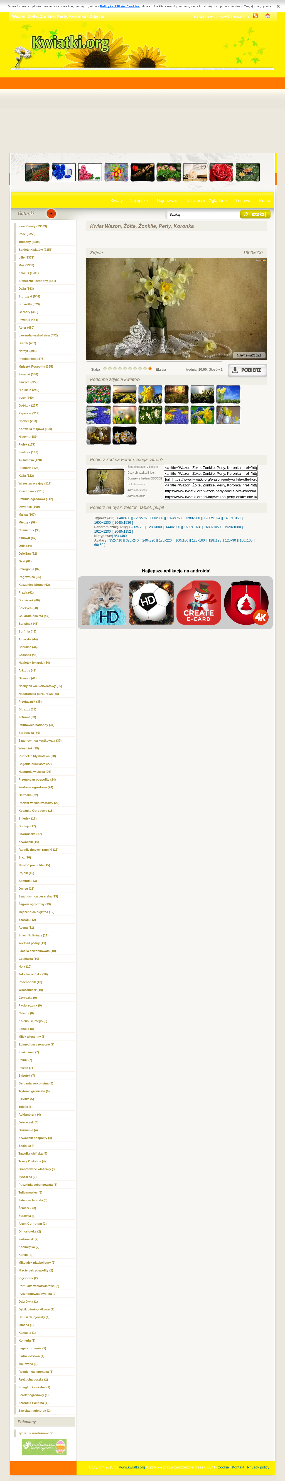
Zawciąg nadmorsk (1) (35, 1410)
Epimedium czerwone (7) (37, 1044)
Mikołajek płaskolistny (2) (37, 1262)
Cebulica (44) (28, 647)
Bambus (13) (28, 880)
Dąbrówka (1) (28, 1301)
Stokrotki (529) (29, 304)
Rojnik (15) (26, 873)
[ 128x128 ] (215, 540)
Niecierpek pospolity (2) (36, 1270)
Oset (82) (25, 561)
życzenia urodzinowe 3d (36, 1433)
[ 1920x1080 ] (233, 527)
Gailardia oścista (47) (34, 616)
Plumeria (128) (29, 467)
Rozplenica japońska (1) (36, 1371)
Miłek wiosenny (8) (32, 1036)
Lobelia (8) (26, 1028)
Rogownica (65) (30, 577)
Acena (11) (26, 927)
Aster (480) (27, 327)
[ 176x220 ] (165, 540)
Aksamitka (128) (30, 460)
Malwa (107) (27, 514)
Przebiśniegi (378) (32, 358)
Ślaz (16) (25, 857)
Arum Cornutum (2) (33, 1223)
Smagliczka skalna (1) (34, 1387)
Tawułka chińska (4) (33, 1153)
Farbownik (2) (29, 1239)
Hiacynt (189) (28, 436)
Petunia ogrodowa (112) (36, 499)
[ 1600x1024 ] (192, 527)
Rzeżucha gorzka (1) (33, 1379)
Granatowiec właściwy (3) (37, 1169)
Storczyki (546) (29, 296)
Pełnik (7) (25, 1060)
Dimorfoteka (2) (30, 1231)
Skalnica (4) (27, 1145)
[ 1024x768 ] (174, 518)
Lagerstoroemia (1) (32, 1348)
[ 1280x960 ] (192, 518)
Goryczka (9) (28, 997)
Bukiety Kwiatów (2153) (36, 249)
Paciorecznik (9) (30, 1005)
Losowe (243, 200)
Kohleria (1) (27, 1340)
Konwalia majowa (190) (35, 428)
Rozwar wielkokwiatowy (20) (39, 803)
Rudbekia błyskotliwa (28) (37, 756)
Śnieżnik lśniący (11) (34, 935)
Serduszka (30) (29, 732)
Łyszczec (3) (28, 1177)
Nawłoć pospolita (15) (34, 865)
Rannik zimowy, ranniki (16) (38, 849)
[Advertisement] (143, 112)
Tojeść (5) (26, 1106)
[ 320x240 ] (132, 540)
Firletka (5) (26, 1099)
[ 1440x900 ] (173, 527)
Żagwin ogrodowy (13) (35, 904)
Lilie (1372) (27, 257)
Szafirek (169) (28, 452)
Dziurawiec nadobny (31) (37, 725)
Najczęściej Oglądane (206, 200)
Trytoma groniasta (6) (34, 1091)
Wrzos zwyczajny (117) (35, 483)
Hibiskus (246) (29, 390)
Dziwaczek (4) (29, 1122)
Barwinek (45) (29, 623)
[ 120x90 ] (230, 540)
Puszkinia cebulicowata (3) (38, 1184)
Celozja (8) (26, 1013)
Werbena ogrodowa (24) (36, 787)
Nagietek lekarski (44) (34, 662)
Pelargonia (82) (30, 569)
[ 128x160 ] (198, 540)
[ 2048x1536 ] (123, 523)
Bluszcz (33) (27, 709)
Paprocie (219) (29, 413)
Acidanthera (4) (30, 1114)
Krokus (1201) (29, 273)
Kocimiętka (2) (29, 1247)
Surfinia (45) (27, 631)
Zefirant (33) (27, 717)
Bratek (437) (27, 343)
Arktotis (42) (27, 670)
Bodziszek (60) (29, 600)
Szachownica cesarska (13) (38, 896)
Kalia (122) (26, 475)
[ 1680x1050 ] (212, 527)
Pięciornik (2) (28, 1278)
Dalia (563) (26, 288)
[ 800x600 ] (157, 518)
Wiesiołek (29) (29, 748)
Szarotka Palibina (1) (34, 1402)
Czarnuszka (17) (30, 834)
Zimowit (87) (27, 538)
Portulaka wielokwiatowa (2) (39, 1286)
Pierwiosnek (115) (32, 491)
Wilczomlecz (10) (31, 990)
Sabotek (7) (27, 1075)
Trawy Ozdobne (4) (32, 1161)
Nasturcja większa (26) (35, 771)
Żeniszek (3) (27, 1208)
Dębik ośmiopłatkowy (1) (37, 1309)
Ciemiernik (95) (30, 530)
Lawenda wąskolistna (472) (38, 335)
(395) (28, 351)
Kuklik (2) (26, 1254)
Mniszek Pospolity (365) (36, 366)
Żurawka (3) (27, 1215)
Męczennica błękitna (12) (37, 912)
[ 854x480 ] (120, 536)
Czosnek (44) (28, 654)
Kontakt (238, 1467)
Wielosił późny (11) (32, 943)
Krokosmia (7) (29, 1052)
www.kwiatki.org (132, 1467)
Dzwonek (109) (29, 506)
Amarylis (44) (28, 639)
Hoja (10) (25, 966)
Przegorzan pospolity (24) (37, 779)
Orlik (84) (25, 545)
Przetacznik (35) (30, 701)
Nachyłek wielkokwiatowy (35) (40, 686)
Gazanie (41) (28, 678)
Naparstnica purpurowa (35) (39, 693)
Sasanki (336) (28, 374)
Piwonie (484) (28, 319)
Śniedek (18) (28, 818)
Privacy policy (258, 1467)
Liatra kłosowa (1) (32, 1356)
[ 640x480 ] (124, 518)
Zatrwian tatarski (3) (33, 1200)
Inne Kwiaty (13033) (33, 226)
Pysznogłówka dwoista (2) (37, 1293)
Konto (264, 200)
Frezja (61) (26, 592)
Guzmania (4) (28, 1130)
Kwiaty (116, 200)
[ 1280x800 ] (154, 527)
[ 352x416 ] (115, 540)
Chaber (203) (28, 421)
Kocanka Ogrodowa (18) (36, 810)
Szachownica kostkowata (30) (40, 740)
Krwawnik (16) (29, 841)
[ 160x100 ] (182, 540)
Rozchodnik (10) (30, 982)
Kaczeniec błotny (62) (34, 584)
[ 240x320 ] (149, 540)
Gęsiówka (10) (29, 958)
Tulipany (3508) (30, 241)
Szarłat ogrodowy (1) (34, 1395)
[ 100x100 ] (246, 540)
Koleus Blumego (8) (33, 1021)
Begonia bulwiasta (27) (35, 764)
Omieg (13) (27, 888)
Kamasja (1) (27, 1332)
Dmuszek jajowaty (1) (34, 1317)
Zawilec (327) (28, 382)
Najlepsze (138, 200)
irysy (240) (26, 397)
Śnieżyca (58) (28, 608)
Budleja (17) (27, 826)
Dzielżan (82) (28, 553)
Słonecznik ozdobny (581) (37, 280)
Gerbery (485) (28, 312)
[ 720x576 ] (140, 518)
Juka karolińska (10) (33, 974)
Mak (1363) (26, 265)
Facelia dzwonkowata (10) (37, 951)
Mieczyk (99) (28, 522)
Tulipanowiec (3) (30, 1192)
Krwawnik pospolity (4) (35, 1138)
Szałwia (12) (27, 919)
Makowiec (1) (28, 1364)
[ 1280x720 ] (136, 527)
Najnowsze (167, 200)
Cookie (223, 1467)
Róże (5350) (27, 234)
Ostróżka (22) (28, 795)
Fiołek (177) (27, 444)
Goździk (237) (28, 405)
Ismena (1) (26, 1325)
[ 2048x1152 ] (123, 531)
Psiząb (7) (26, 1067)
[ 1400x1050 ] (232, 518)
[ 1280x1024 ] (212, 518)
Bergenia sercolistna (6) (36, 1083)
